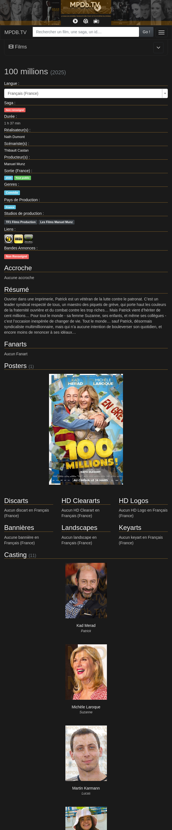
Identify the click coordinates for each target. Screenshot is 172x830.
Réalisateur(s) (16, 130)
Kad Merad (85, 625)
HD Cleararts (80, 500)
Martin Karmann (86, 788)
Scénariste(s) (15, 143)
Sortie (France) (17, 170)
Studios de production (23, 213)
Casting (15, 554)
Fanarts (15, 344)
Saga (8, 103)
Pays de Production (21, 200)
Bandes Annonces (19, 248)
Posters (15, 365)
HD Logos (133, 500)
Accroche (18, 268)
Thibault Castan (16, 150)
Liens (8, 229)
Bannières (19, 527)
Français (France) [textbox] (23, 93)
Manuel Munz (14, 164)
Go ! (146, 32)
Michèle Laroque (86, 707)
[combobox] (85, 32)
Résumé (16, 289)
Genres (10, 184)
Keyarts (130, 527)
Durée (9, 116)
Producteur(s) (16, 157)
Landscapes (79, 527)
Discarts (16, 500)
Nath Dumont (14, 137)
